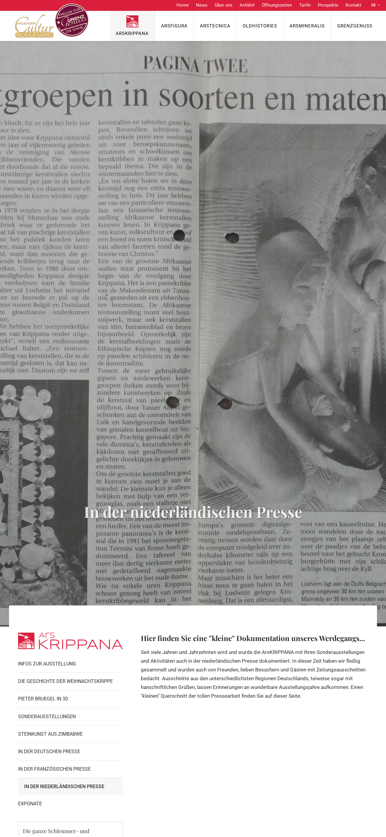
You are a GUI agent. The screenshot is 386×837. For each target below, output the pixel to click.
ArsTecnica (215, 26)
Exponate (30, 804)
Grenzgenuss (354, 26)
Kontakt (353, 5)
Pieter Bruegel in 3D (43, 699)
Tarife (305, 5)
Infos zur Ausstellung (47, 664)
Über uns (224, 5)
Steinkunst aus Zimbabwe (50, 734)
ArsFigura (174, 26)
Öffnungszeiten (277, 5)
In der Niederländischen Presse (64, 786)
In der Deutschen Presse (49, 751)
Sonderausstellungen (47, 716)
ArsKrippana (132, 33)
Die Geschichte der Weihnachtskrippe (65, 681)
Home (182, 5)
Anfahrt (247, 5)
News (201, 5)
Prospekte (328, 5)
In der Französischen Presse (54, 769)
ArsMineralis (307, 26)
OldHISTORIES (260, 26)
